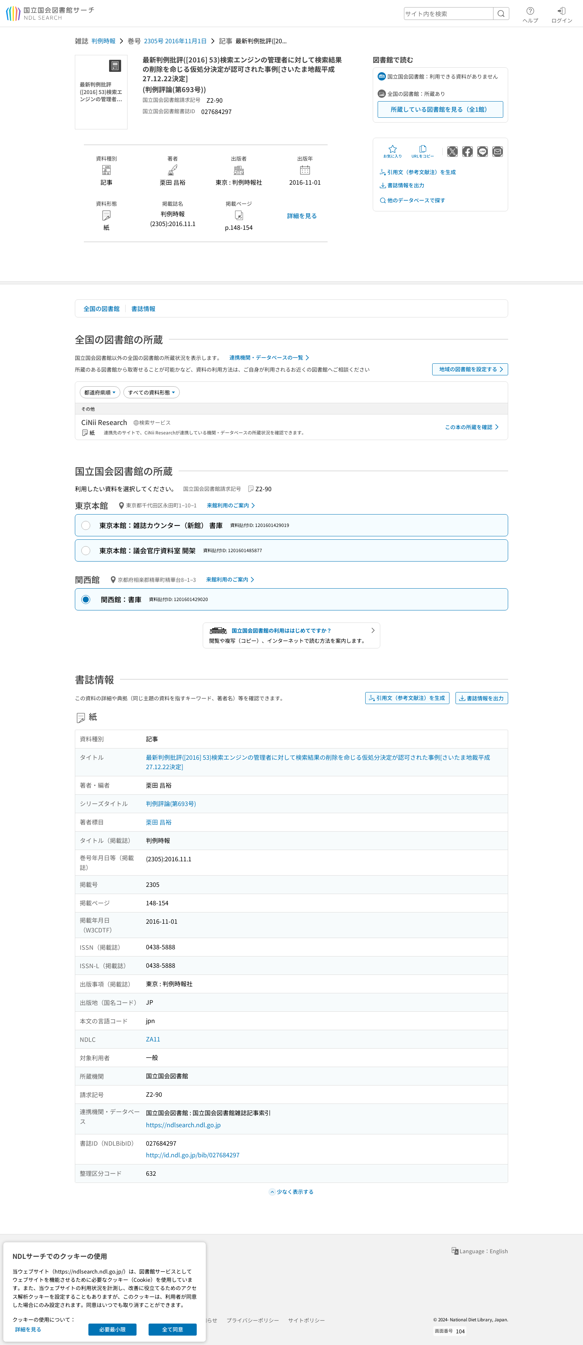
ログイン (561, 14)
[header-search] (456, 13)
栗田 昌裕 (159, 821)
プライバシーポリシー (252, 1320)
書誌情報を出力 (401, 185)
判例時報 (103, 40)
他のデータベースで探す (412, 200)
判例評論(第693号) (171, 803)
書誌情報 (143, 308)
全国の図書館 (102, 308)
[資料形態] (151, 392)
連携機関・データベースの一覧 (270, 357)
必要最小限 (112, 1329)
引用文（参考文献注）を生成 (417, 172)
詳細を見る (302, 215)
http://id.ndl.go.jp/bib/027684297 (193, 1154)
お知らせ (206, 1320)
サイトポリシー (306, 1320)
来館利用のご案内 (232, 505)
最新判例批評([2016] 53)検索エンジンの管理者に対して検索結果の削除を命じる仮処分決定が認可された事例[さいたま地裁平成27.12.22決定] (318, 762)
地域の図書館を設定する (472, 369)
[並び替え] (100, 392)
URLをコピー (422, 151)
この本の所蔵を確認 (473, 426)
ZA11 (153, 1038)
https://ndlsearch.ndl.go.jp (183, 1124)
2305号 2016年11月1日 (175, 40)
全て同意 (172, 1329)
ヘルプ (530, 14)
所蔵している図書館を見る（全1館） (440, 109)
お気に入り (392, 151)
